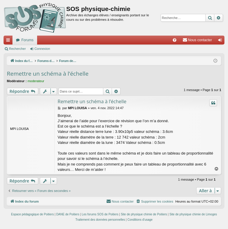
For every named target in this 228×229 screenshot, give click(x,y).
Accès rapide (9, 41)
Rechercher (17, 48)
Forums (27, 40)
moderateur (36, 81)
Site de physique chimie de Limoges (193, 214)
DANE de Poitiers (67, 214)
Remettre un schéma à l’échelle (47, 73)
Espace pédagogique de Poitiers (32, 214)
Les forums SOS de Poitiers (100, 214)
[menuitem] (174, 40)
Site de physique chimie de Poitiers (144, 214)
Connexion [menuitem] (221, 41)
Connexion (42, 48)
